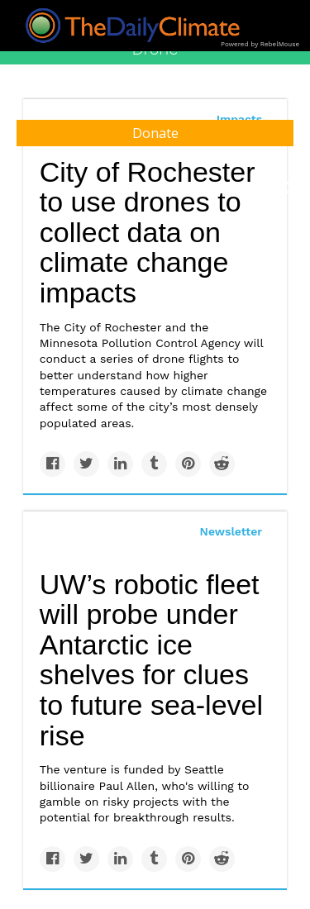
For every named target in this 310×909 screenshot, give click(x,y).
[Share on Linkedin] (120, 464)
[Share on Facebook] (52, 464)
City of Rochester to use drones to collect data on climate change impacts (147, 232)
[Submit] (286, 188)
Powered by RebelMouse (260, 44)
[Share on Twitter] (86, 464)
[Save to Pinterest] (188, 464)
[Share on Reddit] (222, 464)
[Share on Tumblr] (154, 464)
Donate (155, 133)
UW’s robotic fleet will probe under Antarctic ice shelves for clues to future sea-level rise (151, 660)
